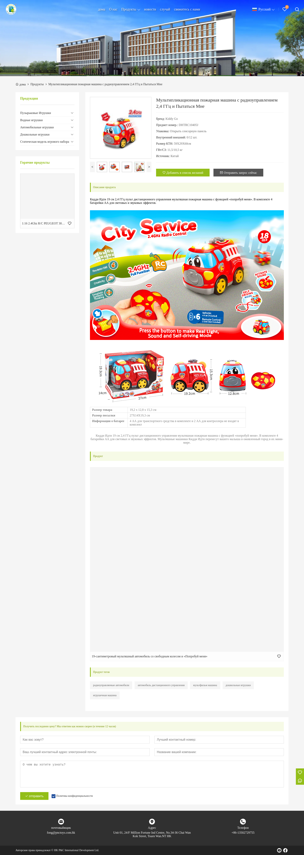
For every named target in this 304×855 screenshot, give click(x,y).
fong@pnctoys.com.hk (61, 832)
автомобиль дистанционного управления (161, 685)
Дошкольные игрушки (34, 134)
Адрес (152, 827)
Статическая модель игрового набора (44, 141)
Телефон (243, 827)
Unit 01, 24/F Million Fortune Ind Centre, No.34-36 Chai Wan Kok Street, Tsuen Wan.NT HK (152, 834)
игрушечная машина (105, 695)
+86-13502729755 (242, 832)
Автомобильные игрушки (37, 127)
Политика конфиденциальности (74, 795)
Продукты (128, 9)
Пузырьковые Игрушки (35, 113)
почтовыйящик (61, 827)
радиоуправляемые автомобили (111, 685)
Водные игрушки (31, 120)
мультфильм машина (205, 685)
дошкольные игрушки (238, 685)
